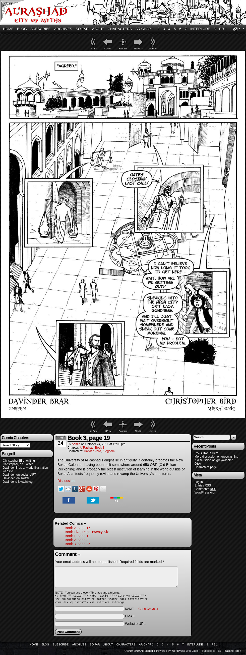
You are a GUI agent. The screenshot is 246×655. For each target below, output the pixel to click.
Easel (195, 652)
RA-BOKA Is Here (206, 453)
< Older (107, 48)
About (98, 29)
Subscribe (40, 29)
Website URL (135, 625)
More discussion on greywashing (216, 456)
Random (123, 48)
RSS (235, 29)
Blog (22, 29)
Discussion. (66, 481)
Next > (138, 431)
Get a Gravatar (148, 610)
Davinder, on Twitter (16, 478)
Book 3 (99, 447)
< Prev (107, 431)
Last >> (152, 431)
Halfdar (88, 451)
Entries (203, 485)
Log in (199, 482)
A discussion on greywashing (214, 460)
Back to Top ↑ (232, 652)
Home (8, 29)
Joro (98, 451)
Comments (205, 489)
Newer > (138, 48)
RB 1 (223, 29)
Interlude (200, 29)
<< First (93, 48)
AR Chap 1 (144, 29)
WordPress (178, 652)
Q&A (198, 463)
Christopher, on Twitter (18, 464)
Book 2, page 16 (77, 528)
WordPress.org (205, 492)
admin (76, 444)
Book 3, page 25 (77, 544)
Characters (120, 29)
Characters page (206, 467)
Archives (63, 29)
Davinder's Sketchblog (18, 481)
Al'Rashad (86, 447)
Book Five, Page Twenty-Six (87, 532)
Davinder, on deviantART (19, 474)
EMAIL (130, 618)
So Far (82, 29)
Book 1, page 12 (77, 536)
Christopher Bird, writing (19, 460)
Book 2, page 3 (76, 540)
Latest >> (152, 48)
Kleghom (108, 451)
